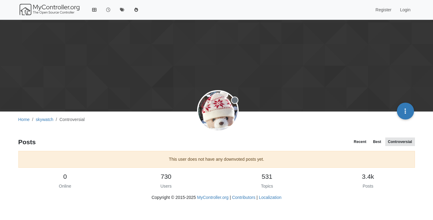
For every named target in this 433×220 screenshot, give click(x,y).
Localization (270, 197)
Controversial (400, 142)
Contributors (243, 197)
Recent (360, 142)
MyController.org (213, 197)
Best (377, 142)
